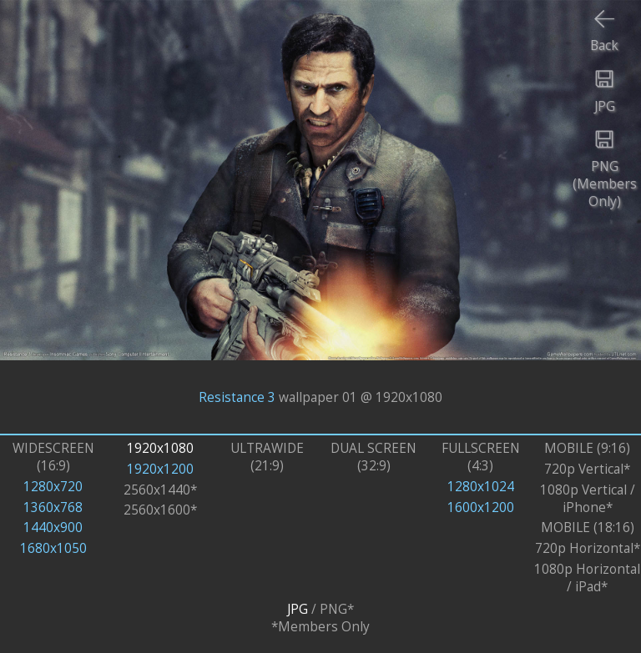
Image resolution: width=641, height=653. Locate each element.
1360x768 (53, 507)
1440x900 (53, 527)
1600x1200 (480, 507)
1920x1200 (160, 469)
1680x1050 (53, 548)
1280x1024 (480, 486)
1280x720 (53, 486)
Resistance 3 (237, 396)
